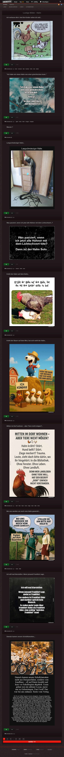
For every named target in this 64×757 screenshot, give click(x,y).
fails (24, 68)
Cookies (26, 753)
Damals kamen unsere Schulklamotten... (21, 636)
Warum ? (10, 127)
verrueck (20, 68)
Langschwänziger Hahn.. (15, 143)
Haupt (15, 1)
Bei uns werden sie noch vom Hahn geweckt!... (23, 511)
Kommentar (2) (8, 68)
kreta (20, 121)
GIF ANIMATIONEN (29, 6)
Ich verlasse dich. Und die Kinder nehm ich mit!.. (24, 17)
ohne (39, 505)
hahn (31, 68)
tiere (16, 68)
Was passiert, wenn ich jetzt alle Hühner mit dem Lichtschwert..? (30, 223)
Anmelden (5, 4)
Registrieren (12, 4)
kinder (37, 68)
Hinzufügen (44, 1)
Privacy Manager (36, 753)
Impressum (30, 753)
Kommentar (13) (8, 733)
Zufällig (34, 1)
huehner (27, 68)
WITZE (4, 6)
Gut (6, 65)
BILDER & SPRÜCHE (13, 6)
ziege (29, 505)
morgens (32, 121)
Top (22, 1)
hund (26, 505)
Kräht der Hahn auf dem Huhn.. (18, 274)
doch (33, 505)
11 (23, 738)
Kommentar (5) (8, 505)
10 (19, 738)
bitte (35, 505)
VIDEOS (21, 6)
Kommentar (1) (8, 217)
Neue (27, 1)
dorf (17, 505)
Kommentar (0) (8, 121)
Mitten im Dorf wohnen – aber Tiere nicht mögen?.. (25, 426)
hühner (17, 268)
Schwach (12, 65)
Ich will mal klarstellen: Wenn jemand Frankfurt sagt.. (26, 574)
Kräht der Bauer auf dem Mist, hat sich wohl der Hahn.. (26, 340)
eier (34, 68)
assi (24, 268)
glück (17, 121)
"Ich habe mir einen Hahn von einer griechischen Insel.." (27, 74)
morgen (27, 121)
